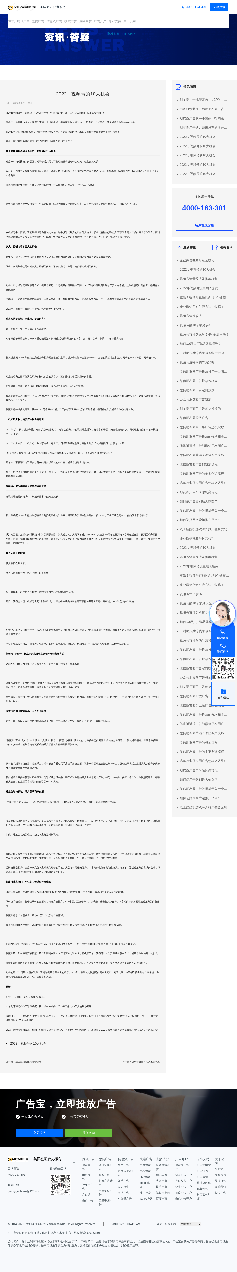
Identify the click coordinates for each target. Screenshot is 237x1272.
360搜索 (145, 1176)
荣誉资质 (220, 1175)
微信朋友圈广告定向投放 (197, 390)
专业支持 (115, 21)
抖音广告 (104, 1175)
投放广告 (220, 1192)
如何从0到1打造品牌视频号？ (200, 343)
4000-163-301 (196, 7)
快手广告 (123, 1165)
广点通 (86, 1194)
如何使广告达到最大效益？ (199, 501)
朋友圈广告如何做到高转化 (199, 492)
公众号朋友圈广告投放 (195, 399)
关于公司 (129, 21)
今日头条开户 (183, 1180)
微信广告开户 (183, 1198)
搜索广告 (70, 21)
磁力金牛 (123, 1186)
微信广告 (38, 21)
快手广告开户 (183, 1186)
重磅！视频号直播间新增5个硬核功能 (204, 297)
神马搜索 (145, 1192)
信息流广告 (54, 21)
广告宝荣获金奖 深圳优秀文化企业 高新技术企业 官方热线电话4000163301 (54, 1232)
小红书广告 (125, 1198)
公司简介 (220, 1169)
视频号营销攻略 (191, 316)
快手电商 (161, 1186)
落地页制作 (204, 1182)
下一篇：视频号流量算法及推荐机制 (141, 1061)
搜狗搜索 (145, 1171)
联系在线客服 (204, 225)
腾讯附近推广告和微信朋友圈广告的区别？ (204, 445)
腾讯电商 (161, 1175)
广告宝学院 (204, 1165)
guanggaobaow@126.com (24, 1191)
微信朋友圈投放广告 (194, 418)
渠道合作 (220, 1180)
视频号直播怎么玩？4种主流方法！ (204, 334)
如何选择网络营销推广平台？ (200, 520)
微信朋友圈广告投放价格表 (199, 381)
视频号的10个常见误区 (196, 325)
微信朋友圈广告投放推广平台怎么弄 (204, 371)
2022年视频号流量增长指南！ (201, 288)
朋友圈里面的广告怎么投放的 (200, 408)
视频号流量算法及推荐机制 (199, 279)
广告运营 (202, 1176)
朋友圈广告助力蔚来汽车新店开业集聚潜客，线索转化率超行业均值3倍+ (204, 127)
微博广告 (123, 1192)
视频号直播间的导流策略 (197, 362)
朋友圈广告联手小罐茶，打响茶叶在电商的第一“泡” (204, 118)
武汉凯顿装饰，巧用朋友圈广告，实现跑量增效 (204, 109)
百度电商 (161, 1198)
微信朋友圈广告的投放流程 (199, 464)
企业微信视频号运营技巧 (197, 260)
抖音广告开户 (183, 1175)
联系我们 (220, 1186)
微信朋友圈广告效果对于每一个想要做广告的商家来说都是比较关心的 (204, 510)
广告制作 (202, 1171)
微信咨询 (88, 1133)
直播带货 (85, 21)
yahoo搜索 (146, 1198)
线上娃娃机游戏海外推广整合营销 (203, 529)
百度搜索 (145, 1165)
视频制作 (202, 1188)
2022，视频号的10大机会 (28, 1043)
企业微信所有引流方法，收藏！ (202, 306)
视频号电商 (163, 1192)
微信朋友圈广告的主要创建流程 (202, 473)
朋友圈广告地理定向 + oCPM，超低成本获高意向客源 (204, 99)
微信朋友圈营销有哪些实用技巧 (202, 455)
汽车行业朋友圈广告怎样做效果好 (203, 482)
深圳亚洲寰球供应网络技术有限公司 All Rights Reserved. (60, 1224)
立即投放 (219, 7)
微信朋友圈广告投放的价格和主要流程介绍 (204, 436)
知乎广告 (123, 1180)
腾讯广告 (23, 21)
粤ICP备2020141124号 (126, 1224)
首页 (11, 21)
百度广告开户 (183, 1192)
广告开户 (100, 21)
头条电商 (161, 1180)
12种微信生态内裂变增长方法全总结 (204, 353)
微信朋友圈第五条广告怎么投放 (202, 427)
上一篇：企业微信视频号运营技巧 (23, 1061)
